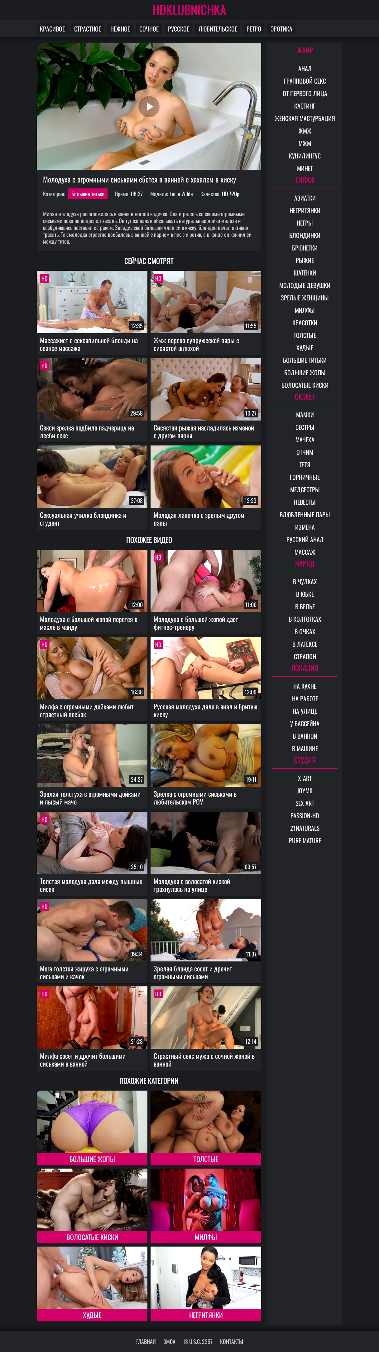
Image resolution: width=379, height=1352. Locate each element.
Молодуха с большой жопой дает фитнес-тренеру (196, 623)
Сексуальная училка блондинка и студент (83, 519)
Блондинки (304, 235)
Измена (305, 527)
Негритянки (206, 1315)
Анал (305, 68)
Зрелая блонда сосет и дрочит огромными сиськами (193, 972)
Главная (146, 1341)
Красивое (52, 28)
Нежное (120, 28)
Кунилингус (305, 155)
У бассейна (304, 723)
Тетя (305, 464)
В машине (305, 748)
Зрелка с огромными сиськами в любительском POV (195, 797)
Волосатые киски (92, 1237)
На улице (305, 711)
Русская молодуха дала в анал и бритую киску (205, 710)
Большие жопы (92, 1159)
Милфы (206, 1237)
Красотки (304, 322)
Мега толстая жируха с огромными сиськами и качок (84, 972)
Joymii (305, 790)
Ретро (254, 28)
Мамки (305, 414)
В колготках (305, 619)
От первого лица (305, 93)
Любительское (218, 28)
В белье (305, 606)
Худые (92, 1315)
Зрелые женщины (305, 297)
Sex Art (304, 803)
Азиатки (305, 197)
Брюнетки (305, 247)
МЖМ (305, 143)
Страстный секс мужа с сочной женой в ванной (204, 1059)
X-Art (305, 778)
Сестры (304, 427)
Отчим (304, 452)
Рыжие (305, 260)
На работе (305, 698)
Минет (305, 168)
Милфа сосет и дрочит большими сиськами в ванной (83, 1059)
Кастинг (304, 105)
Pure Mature (305, 840)
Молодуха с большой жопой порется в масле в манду (88, 623)
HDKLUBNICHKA (189, 9)
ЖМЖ (305, 130)
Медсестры (305, 489)
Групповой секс (305, 80)
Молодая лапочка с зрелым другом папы (199, 519)
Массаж (305, 552)
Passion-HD (304, 815)
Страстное (87, 28)
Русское (178, 28)
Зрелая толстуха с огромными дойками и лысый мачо (90, 797)
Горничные (305, 477)
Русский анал (305, 539)
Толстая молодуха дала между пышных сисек (91, 885)
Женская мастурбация (305, 118)
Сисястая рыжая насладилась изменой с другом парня (204, 431)
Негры (305, 222)
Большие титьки (87, 194)
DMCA (169, 1341)
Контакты (231, 1341)
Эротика (281, 28)
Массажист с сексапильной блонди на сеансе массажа (89, 344)
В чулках (305, 581)
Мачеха (304, 439)
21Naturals (304, 828)
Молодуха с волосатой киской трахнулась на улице (192, 885)
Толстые (206, 1159)
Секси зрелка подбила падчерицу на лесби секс (87, 431)
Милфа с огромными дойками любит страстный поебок (87, 710)
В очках (305, 631)
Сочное (149, 28)
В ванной (305, 736)
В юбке (305, 594)
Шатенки (305, 272)
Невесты (305, 502)
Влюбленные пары (305, 514)
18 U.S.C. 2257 (198, 1341)
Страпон (305, 656)
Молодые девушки (304, 285)
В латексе (304, 644)
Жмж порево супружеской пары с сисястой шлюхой (196, 344)
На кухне (304, 686)
